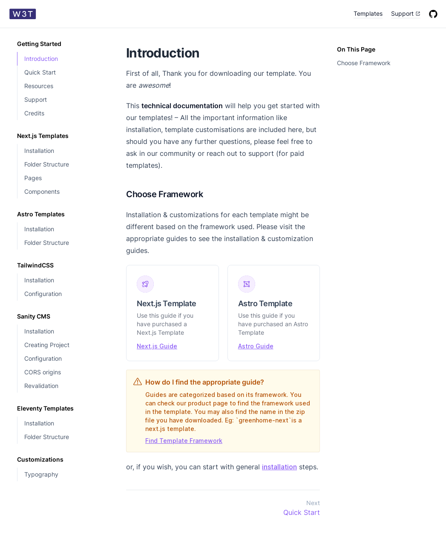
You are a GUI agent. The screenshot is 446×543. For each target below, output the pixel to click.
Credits (34, 113)
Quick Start (40, 72)
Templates (368, 13)
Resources (38, 85)
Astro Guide (255, 346)
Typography (41, 474)
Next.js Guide (157, 346)
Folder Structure (46, 164)
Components (42, 191)
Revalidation (41, 385)
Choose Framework (364, 62)
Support (35, 99)
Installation (39, 150)
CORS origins (42, 372)
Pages (33, 177)
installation (279, 467)
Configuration (43, 293)
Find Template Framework (183, 440)
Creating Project (46, 344)
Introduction (41, 58)
